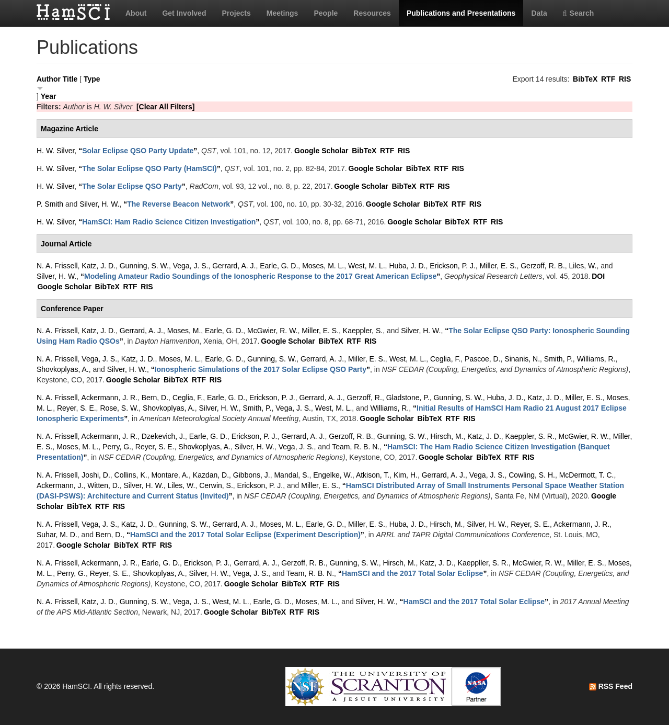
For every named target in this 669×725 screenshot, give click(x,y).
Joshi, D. (96, 475)
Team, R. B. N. (355, 447)
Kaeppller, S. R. (483, 563)
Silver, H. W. (99, 204)
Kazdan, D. (211, 475)
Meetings (282, 13)
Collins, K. (130, 475)
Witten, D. (103, 485)
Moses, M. (184, 330)
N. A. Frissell (57, 266)
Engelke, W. (332, 475)
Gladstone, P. (408, 397)
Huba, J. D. (407, 266)
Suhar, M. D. (57, 534)
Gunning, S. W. (144, 266)
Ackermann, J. (60, 485)
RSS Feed (610, 686)
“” (137, 150)
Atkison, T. (372, 475)
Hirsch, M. (446, 436)
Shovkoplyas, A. (63, 369)
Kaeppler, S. (363, 330)
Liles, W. (583, 266)
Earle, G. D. (279, 266)
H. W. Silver (55, 150)
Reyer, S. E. (76, 408)
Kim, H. (406, 475)
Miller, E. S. (498, 266)
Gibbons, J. (251, 475)
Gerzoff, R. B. (543, 266)
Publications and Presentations (461, 13)
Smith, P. (558, 359)
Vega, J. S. (191, 266)
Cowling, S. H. (532, 475)
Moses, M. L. (323, 266)
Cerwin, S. (216, 485)
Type (92, 79)
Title (70, 79)
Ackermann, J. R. (109, 397)
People (326, 13)
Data (539, 13)
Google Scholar (321, 150)
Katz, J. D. (99, 266)
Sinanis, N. (522, 359)
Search (578, 13)
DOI (598, 276)
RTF (608, 79)
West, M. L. (366, 266)
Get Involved (184, 13)
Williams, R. (596, 359)
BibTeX (585, 79)
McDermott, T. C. (586, 475)
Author (49, 79)
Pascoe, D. (482, 359)
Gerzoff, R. (364, 397)
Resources (372, 13)
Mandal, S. (291, 475)
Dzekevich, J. (163, 436)
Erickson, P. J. (453, 266)
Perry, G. (116, 447)
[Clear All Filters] (165, 107)
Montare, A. (170, 475)
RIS (625, 79)
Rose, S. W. (119, 408)
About (135, 13)
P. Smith (50, 204)
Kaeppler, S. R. (530, 436)
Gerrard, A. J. (234, 266)
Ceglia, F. (445, 359)
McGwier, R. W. (272, 330)
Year (48, 96)
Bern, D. (155, 397)
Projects (236, 13)
